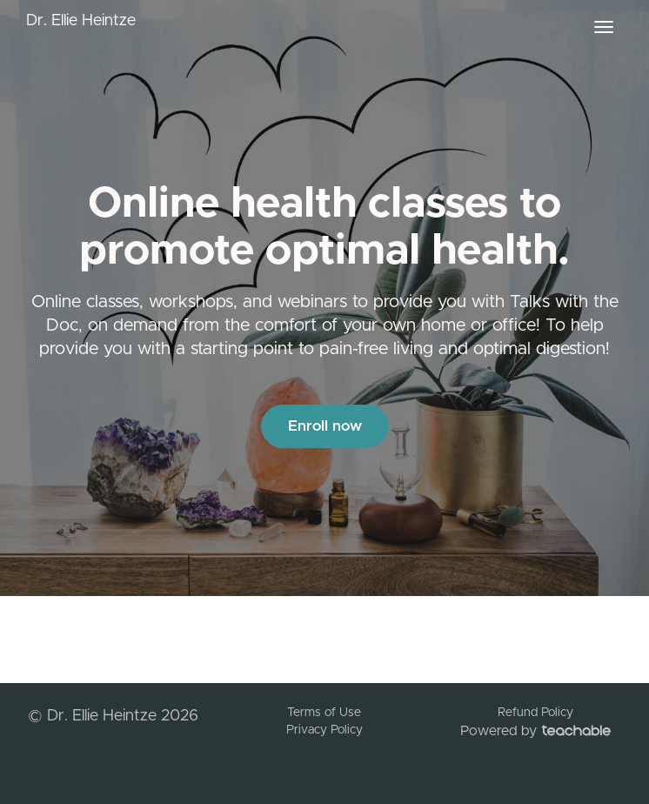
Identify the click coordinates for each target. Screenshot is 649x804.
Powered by (535, 731)
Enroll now (325, 426)
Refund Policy (535, 713)
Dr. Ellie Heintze (81, 21)
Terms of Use (324, 713)
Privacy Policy (324, 730)
